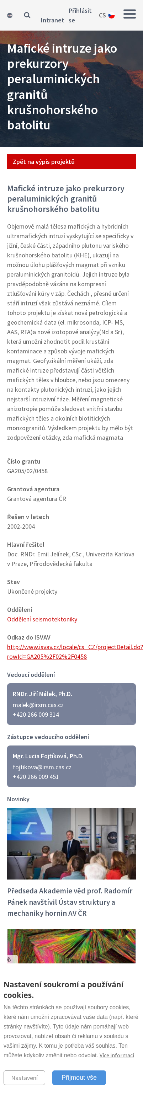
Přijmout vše (79, 1077)
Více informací (117, 1055)
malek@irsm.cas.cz (38, 705)
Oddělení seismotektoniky (42, 619)
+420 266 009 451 (36, 777)
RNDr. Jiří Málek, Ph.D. (42, 694)
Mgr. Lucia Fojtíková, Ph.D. (48, 756)
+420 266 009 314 (36, 714)
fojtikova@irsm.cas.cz (42, 767)
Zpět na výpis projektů (44, 161)
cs (102, 15)
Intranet (52, 20)
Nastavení (24, 1078)
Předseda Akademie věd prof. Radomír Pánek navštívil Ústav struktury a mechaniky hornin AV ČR (69, 902)
